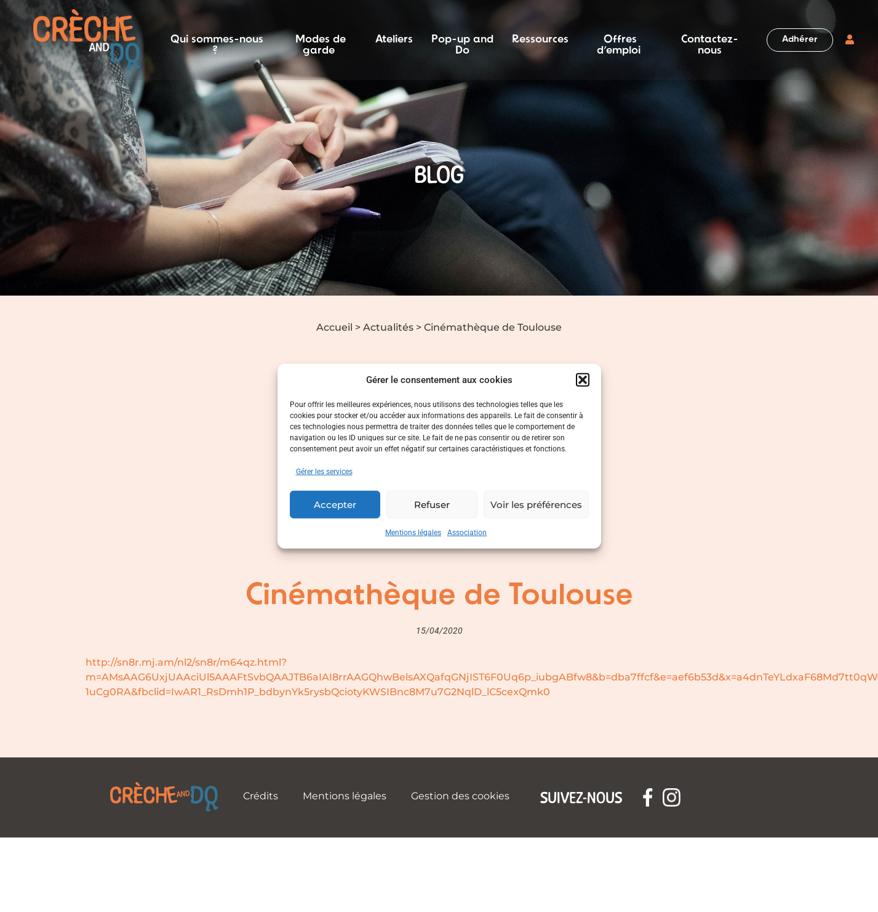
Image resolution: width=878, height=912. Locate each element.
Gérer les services (324, 471)
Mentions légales (413, 532)
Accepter (335, 504)
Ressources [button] (540, 40)
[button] (583, 380)
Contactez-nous (709, 40)
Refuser (432, 504)
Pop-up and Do (462, 40)
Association (467, 532)
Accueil (334, 327)
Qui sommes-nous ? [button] (216, 40)
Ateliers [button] (394, 40)
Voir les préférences (536, 504)
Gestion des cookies (460, 796)
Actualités (388, 327)
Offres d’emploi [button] (619, 40)
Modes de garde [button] (320, 40)
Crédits (260, 796)
